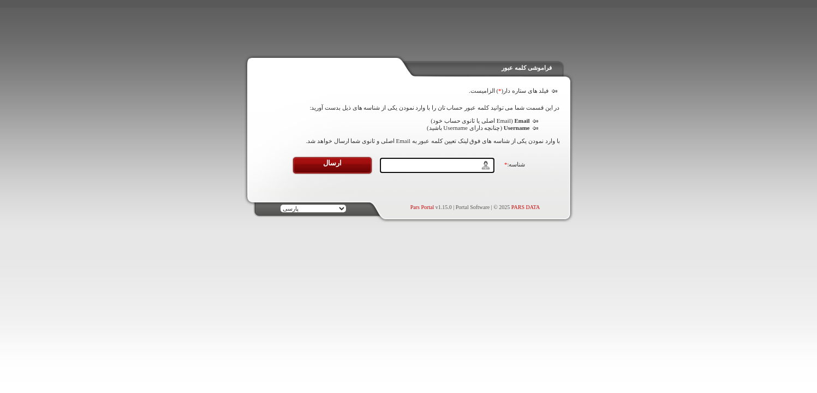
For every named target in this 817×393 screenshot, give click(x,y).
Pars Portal (422, 207)
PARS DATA (525, 207)
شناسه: (515, 164)
